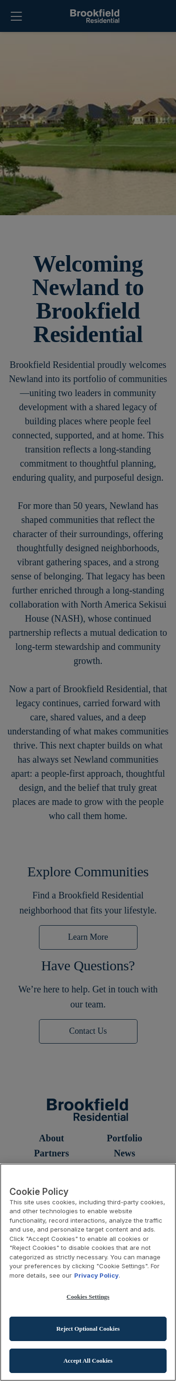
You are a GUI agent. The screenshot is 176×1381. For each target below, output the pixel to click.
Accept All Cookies (88, 1361)
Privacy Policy (96, 1276)
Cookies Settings (88, 1297)
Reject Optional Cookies (88, 1329)
